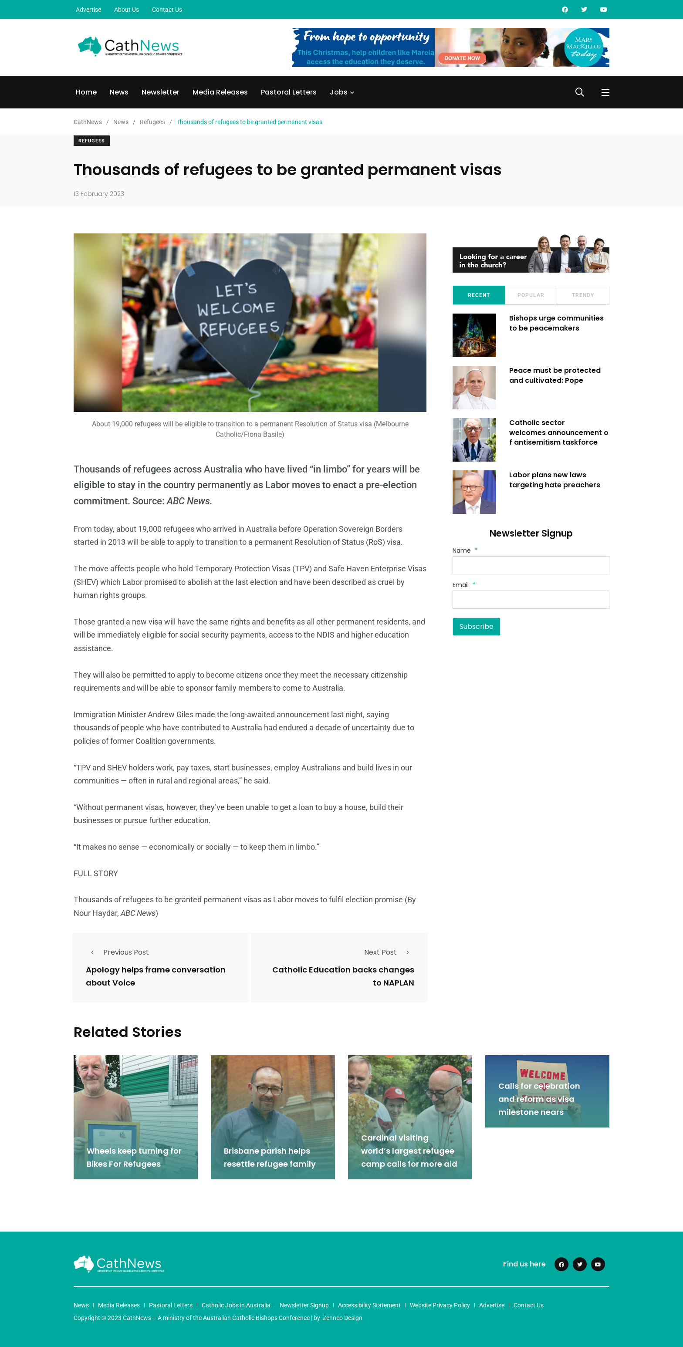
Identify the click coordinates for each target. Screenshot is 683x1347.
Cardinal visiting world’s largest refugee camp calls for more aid (409, 1150)
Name (465, 550)
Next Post (389, 952)
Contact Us (167, 9)
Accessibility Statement (369, 1305)
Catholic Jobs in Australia (236, 1305)
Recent (479, 295)
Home (86, 92)
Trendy (583, 295)
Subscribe (477, 626)
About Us (126, 9)
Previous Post (117, 952)
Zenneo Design (342, 1317)
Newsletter (160, 92)
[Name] (531, 565)
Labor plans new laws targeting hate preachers (554, 480)
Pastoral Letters (289, 92)
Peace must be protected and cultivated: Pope (555, 375)
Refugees (91, 141)
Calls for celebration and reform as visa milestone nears (539, 1098)
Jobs (339, 92)
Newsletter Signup (304, 1305)
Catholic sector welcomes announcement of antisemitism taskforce (559, 432)
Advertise (88, 9)
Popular (530, 295)
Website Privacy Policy (440, 1305)
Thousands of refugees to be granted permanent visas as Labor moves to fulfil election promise (238, 899)
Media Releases (220, 92)
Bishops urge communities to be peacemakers (556, 323)
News (119, 92)
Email (464, 585)
